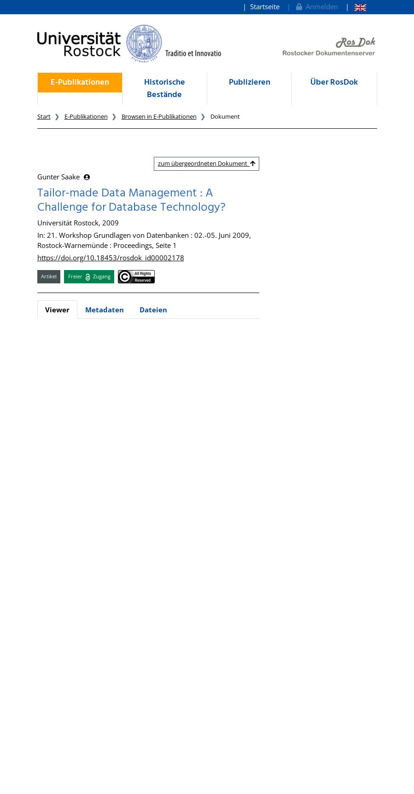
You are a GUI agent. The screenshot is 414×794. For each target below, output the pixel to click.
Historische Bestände (164, 89)
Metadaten (104, 309)
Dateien (153, 309)
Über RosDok (334, 82)
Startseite (265, 6)
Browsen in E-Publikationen (159, 116)
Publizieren (249, 82)
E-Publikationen (80, 82)
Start (44, 116)
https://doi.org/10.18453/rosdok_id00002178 (110, 257)
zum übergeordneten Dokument (206, 163)
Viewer (57, 309)
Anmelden (316, 6)
